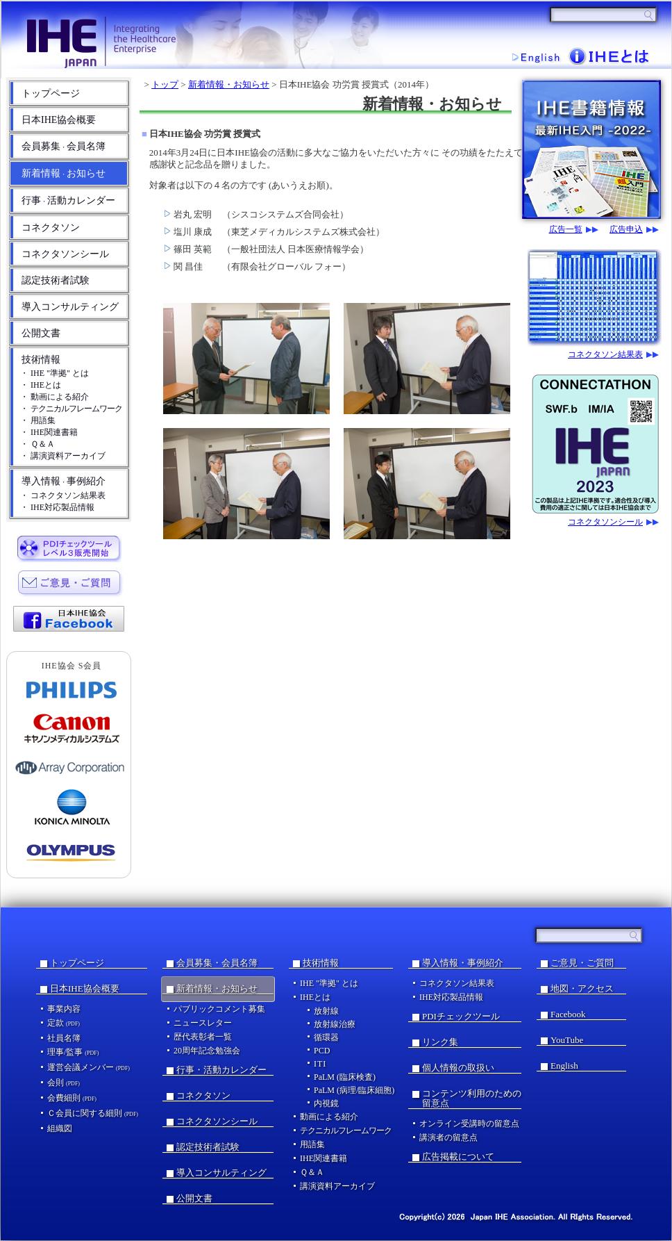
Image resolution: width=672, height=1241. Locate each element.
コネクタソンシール (65, 254)
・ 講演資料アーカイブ (63, 456)
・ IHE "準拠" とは (54, 373)
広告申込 (626, 229)
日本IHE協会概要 (59, 120)
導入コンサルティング (70, 307)
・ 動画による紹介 (54, 397)
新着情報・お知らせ (228, 84)
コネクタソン (51, 227)
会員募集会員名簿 (64, 146)
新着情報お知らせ (64, 173)
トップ (164, 84)
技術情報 (41, 359)
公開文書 (41, 333)
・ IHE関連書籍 (49, 432)
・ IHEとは (40, 385)
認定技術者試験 (56, 280)
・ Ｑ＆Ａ (37, 444)
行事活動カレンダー (68, 200)
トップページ (51, 93)
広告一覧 (565, 229)
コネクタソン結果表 (605, 354)
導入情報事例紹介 (64, 481)
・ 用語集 (38, 420)
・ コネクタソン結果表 (63, 495)
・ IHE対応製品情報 (57, 507)
